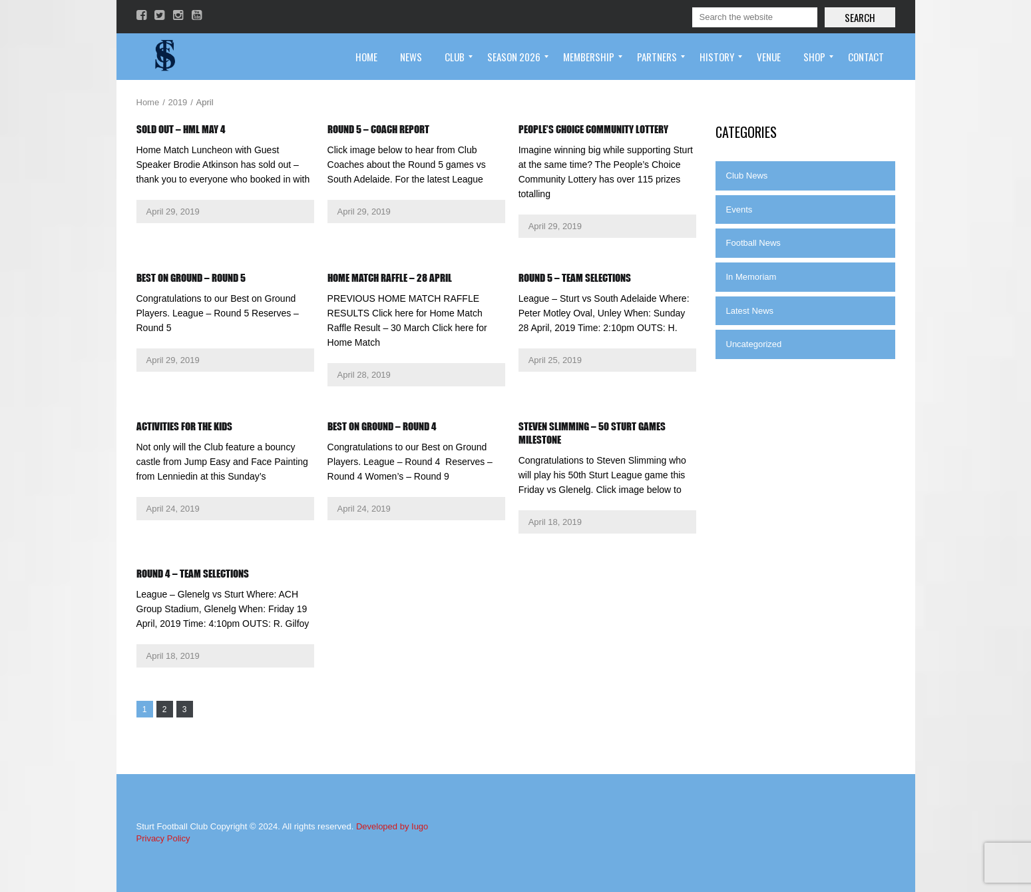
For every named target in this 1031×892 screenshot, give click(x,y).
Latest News (750, 311)
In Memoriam (751, 277)
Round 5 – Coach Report (378, 129)
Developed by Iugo (392, 826)
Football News (753, 243)
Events (739, 210)
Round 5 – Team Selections (574, 278)
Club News (747, 176)
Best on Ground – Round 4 (382, 426)
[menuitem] (366, 56)
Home (148, 102)
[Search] (754, 17)
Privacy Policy (163, 838)
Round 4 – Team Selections (192, 574)
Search (860, 17)
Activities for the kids (184, 426)
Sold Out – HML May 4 (181, 129)
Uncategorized (754, 344)
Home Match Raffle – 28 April (389, 278)
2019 (177, 102)
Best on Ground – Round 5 (191, 278)
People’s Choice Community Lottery (593, 129)
